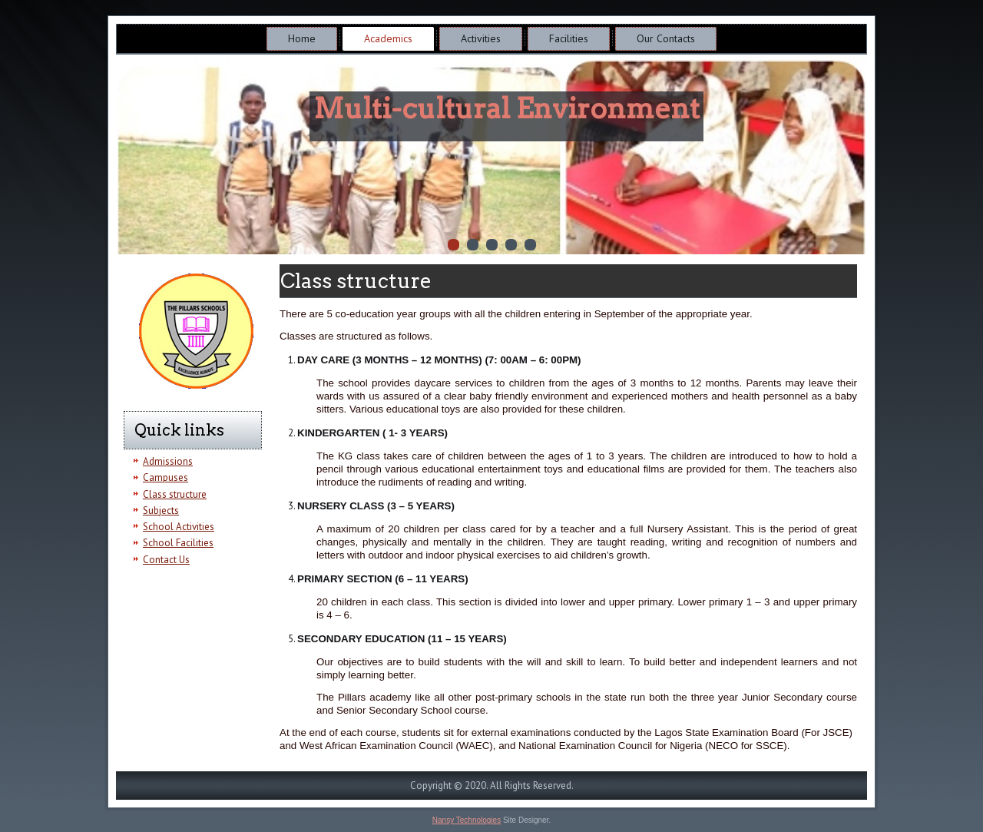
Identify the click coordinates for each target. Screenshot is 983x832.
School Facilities (178, 542)
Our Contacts (666, 38)
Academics (388, 38)
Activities (481, 38)
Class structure (175, 494)
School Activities (178, 526)
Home (302, 38)
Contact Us (166, 559)
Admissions (168, 461)
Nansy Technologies (466, 820)
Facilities (568, 38)
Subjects (161, 510)
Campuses (165, 477)
